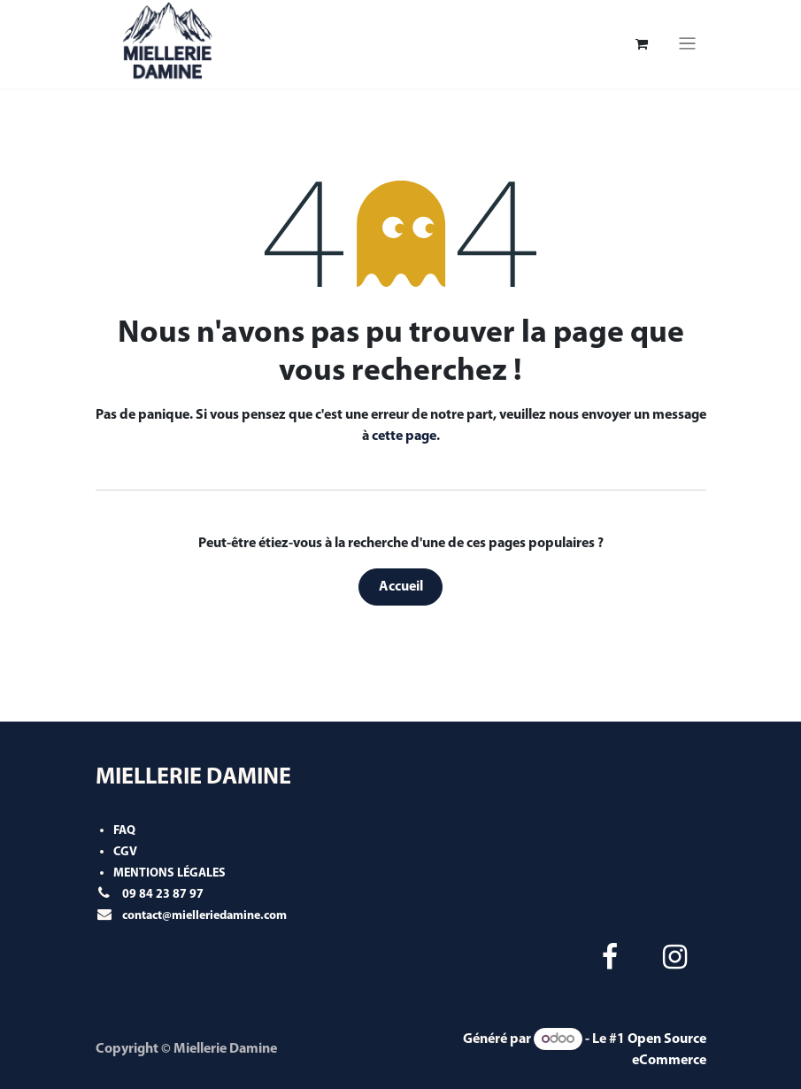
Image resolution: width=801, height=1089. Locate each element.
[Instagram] (674, 957)
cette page (404, 436)
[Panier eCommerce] (641, 44)
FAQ (124, 831)
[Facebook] (609, 957)
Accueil (401, 587)
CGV (125, 852)
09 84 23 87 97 (163, 894)
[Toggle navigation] (687, 44)
